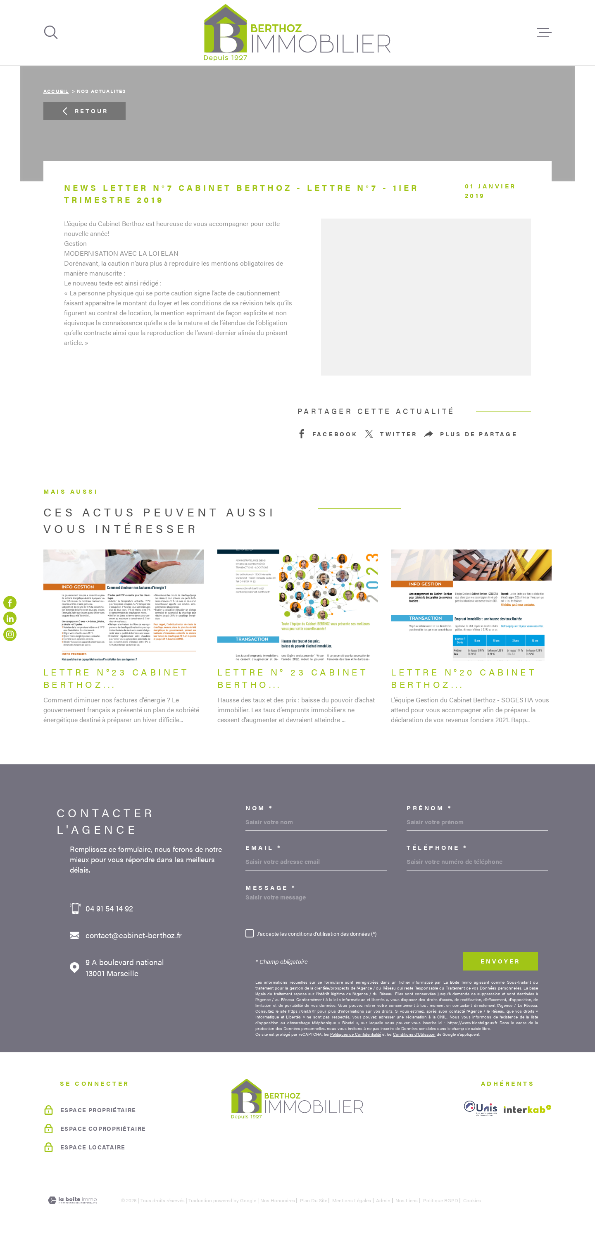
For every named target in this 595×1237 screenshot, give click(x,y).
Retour (84, 111)
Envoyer (500, 961)
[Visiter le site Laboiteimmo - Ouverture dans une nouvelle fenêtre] (72, 1200)
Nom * (259, 807)
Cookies (472, 1200)
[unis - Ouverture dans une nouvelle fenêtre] (480, 1108)
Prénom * (429, 807)
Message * (271, 887)
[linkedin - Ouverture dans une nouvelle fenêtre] (10, 618)
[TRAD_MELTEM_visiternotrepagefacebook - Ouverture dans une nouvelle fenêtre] (10, 602)
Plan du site (313, 1200)
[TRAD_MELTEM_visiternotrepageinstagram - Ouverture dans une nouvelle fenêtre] (10, 634)
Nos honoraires (277, 1200)
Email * (263, 847)
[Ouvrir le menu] (544, 32)
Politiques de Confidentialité (355, 1034)
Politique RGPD (440, 1200)
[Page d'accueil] (297, 32)
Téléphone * (437, 847)
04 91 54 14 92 (109, 908)
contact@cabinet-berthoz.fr (134, 935)
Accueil (56, 91)
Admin (383, 1200)
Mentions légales (351, 1200)
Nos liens (406, 1200)
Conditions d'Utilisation (414, 1034)
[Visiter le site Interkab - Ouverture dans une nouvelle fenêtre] (528, 1109)
